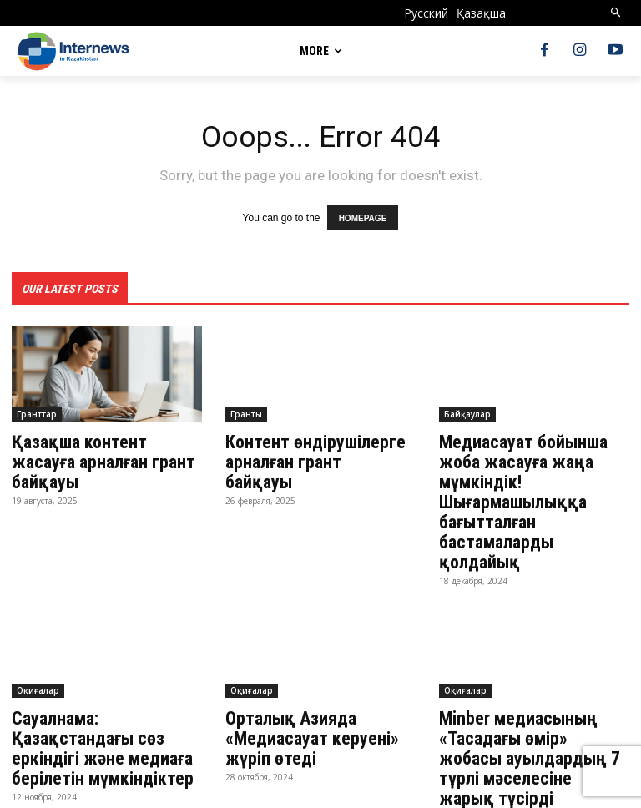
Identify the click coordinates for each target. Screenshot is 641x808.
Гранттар (37, 411)
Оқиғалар (38, 657)
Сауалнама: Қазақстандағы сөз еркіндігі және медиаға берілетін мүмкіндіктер (95, 712)
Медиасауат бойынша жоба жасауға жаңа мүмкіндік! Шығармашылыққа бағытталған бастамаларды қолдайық (532, 484)
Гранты (246, 411)
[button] (616, 13)
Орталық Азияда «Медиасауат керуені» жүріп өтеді (305, 702)
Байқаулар (467, 411)
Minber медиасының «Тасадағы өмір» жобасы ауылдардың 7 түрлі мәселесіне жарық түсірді (534, 712)
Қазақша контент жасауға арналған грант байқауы (106, 447)
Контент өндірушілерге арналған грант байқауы (316, 447)
